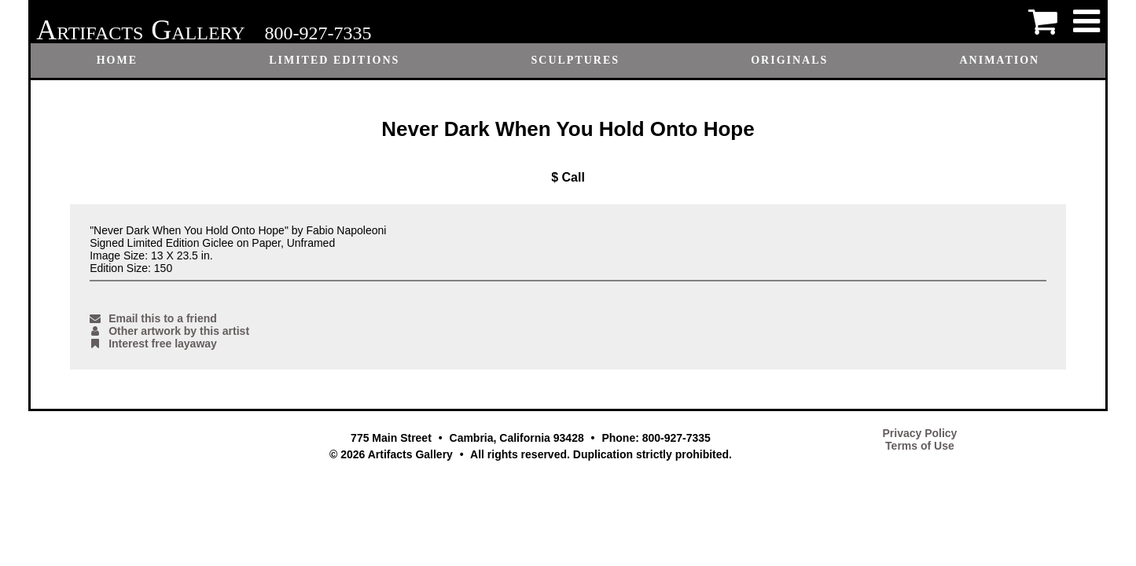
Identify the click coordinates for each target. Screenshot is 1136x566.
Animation (999, 60)
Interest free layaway (153, 343)
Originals (789, 60)
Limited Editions (334, 60)
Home (117, 60)
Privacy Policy (919, 433)
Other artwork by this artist (169, 331)
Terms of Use (919, 445)
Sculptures (575, 60)
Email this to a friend (153, 318)
